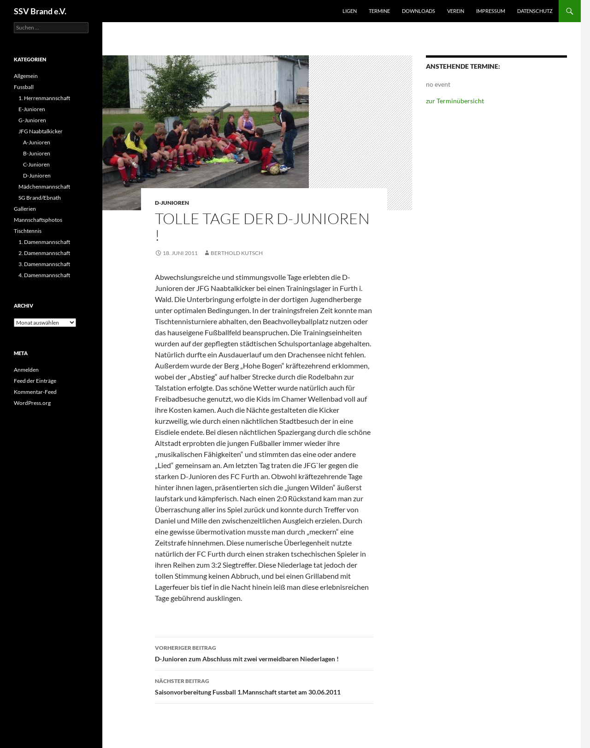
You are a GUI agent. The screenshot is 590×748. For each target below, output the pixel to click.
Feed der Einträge (35, 380)
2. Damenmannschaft (44, 252)
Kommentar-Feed (35, 391)
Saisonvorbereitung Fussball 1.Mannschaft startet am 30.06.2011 (264, 686)
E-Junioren (31, 109)
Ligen (349, 11)
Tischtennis (27, 230)
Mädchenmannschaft (44, 186)
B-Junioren (36, 153)
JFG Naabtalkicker (40, 131)
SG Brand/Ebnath (39, 197)
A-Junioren (36, 142)
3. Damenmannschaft (44, 264)
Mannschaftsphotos (38, 219)
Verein (455, 11)
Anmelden (26, 369)
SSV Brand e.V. (40, 11)
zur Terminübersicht (455, 101)
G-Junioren (32, 120)
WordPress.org (32, 402)
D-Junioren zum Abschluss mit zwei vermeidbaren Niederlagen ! (264, 652)
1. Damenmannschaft (44, 241)
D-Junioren (172, 202)
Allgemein (26, 75)
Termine (379, 11)
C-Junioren (36, 164)
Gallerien (25, 208)
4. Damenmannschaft (44, 275)
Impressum (490, 11)
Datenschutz (535, 11)
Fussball (24, 86)
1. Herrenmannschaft (44, 98)
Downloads (418, 11)
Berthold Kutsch (237, 252)
